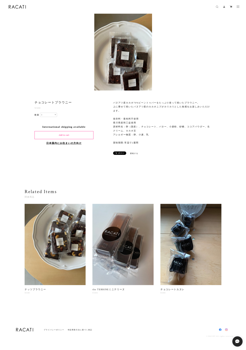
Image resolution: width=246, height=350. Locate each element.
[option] (123, 52)
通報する (134, 153)
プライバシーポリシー (54, 330)
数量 (37, 115)
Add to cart (64, 135)
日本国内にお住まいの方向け (64, 143)
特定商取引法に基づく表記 (80, 330)
